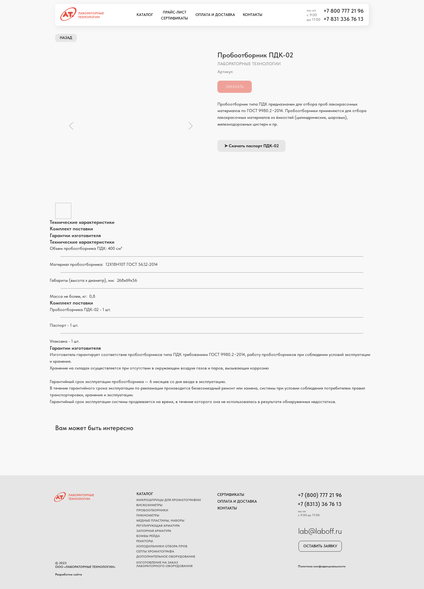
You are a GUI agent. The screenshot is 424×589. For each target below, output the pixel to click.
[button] (320, 546)
